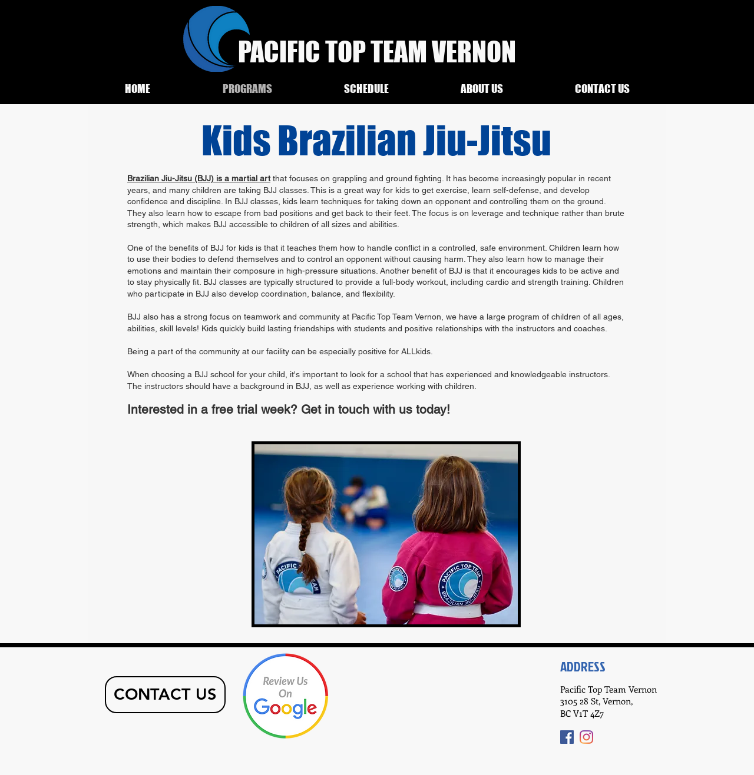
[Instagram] (586, 737)
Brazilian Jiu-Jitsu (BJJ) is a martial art (198, 178)
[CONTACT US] (165, 694)
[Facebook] (567, 737)
